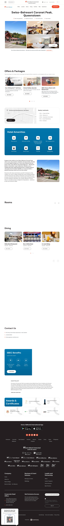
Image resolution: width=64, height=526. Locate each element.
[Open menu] (5, 2)
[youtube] (34, 435)
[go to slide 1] (29, 101)
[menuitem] (11, 2)
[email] (27, 435)
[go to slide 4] (34, 101)
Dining (31, 6)
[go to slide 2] (31, 101)
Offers (18, 6)
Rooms (27, 6)
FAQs (39, 6)
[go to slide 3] (32, 101)
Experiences (44, 6)
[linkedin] (37, 435)
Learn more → (49, 50)
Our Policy (15, 381)
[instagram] (32, 435)
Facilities (35, 6)
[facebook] (29, 435)
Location (23, 6)
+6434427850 (9, 334)
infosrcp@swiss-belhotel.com (12, 337)
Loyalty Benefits (51, 2)
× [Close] (17, 509)
